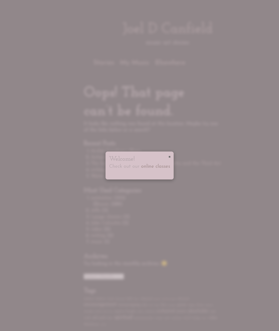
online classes (155, 166)
